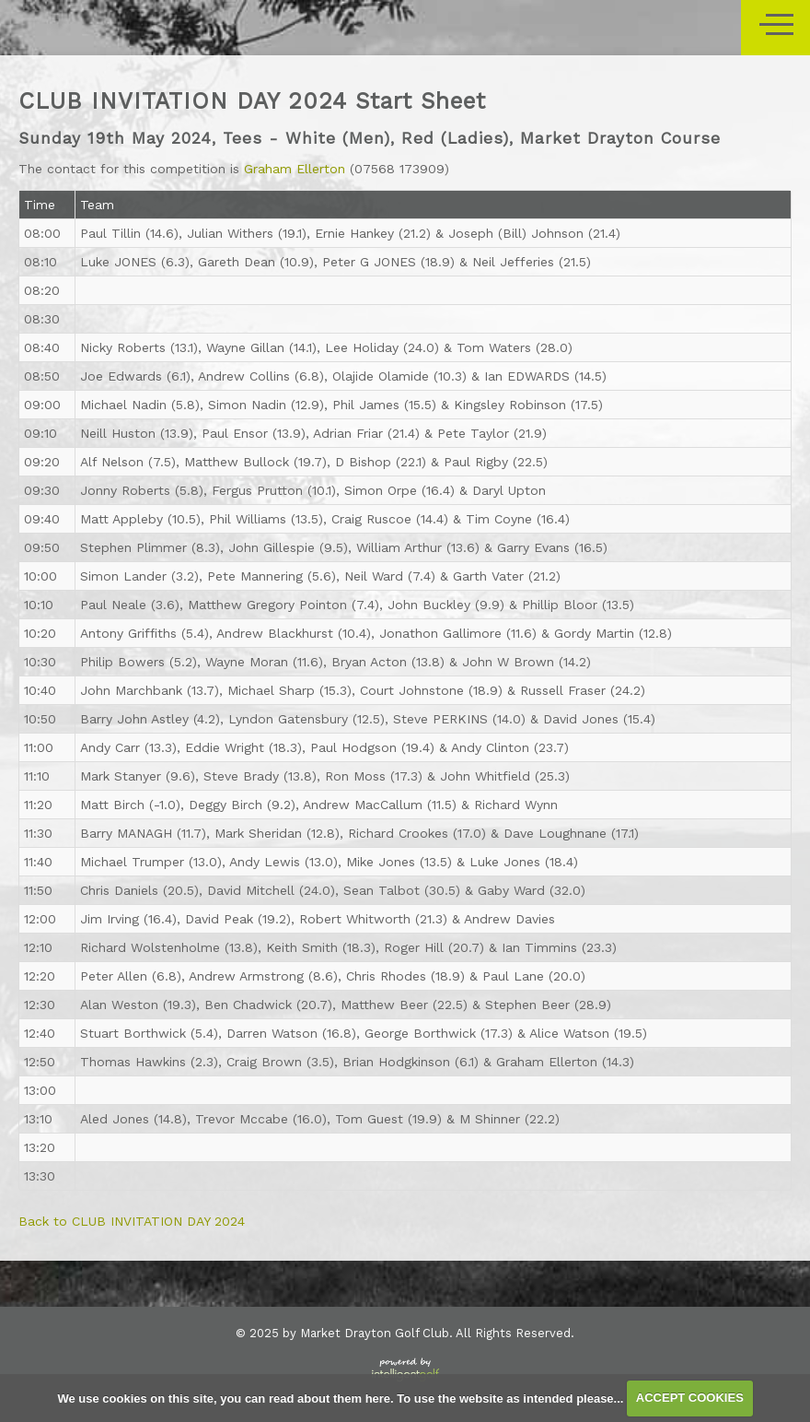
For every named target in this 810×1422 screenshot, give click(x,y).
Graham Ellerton (294, 168)
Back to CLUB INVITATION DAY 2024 (131, 1221)
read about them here (329, 1397)
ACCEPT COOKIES (690, 1397)
